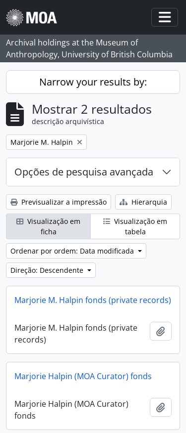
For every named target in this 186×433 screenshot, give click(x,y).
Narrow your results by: (93, 81)
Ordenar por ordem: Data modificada (73, 251)
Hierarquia (143, 202)
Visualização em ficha (48, 226)
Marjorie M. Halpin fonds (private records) (92, 300)
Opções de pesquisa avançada (83, 171)
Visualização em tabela (135, 226)
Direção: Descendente (47, 270)
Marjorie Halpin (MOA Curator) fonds (83, 376)
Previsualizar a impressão (58, 202)
